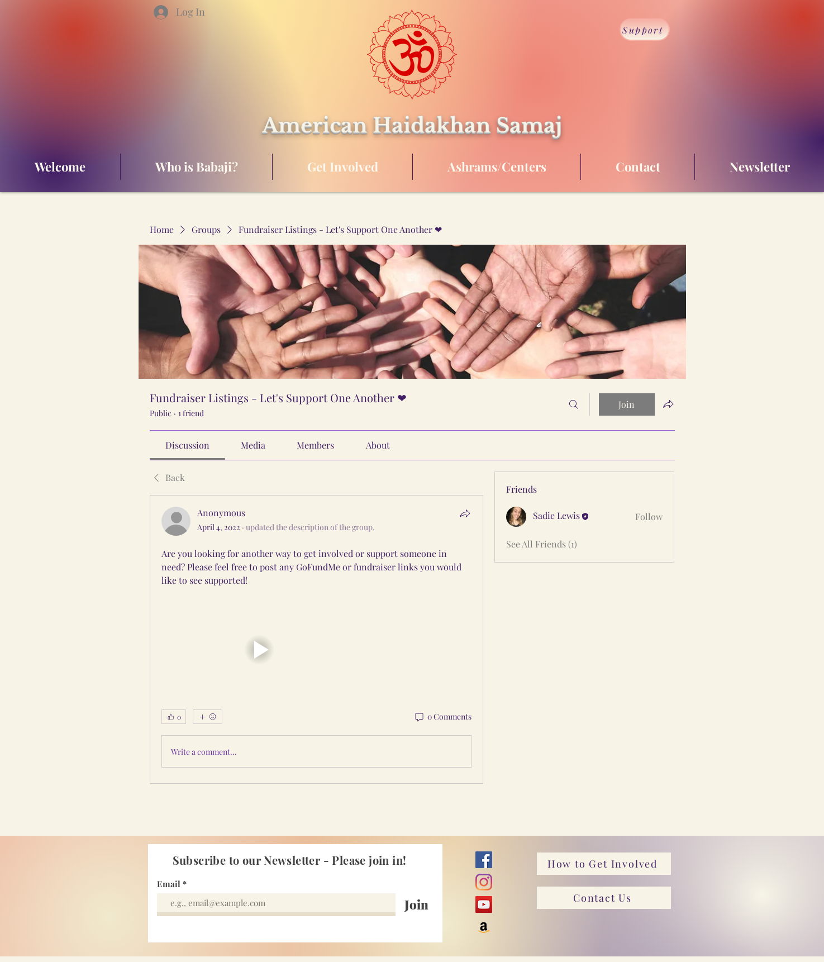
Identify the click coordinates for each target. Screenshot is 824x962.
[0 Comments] (442, 716)
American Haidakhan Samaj (412, 125)
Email (170, 884)
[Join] (416, 904)
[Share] (464, 513)
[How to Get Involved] (604, 864)
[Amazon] (483, 926)
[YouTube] (483, 904)
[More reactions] (207, 716)
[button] (259, 649)
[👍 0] (173, 716)
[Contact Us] (604, 898)
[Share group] (668, 404)
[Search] (573, 404)
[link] (187, 445)
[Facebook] (483, 859)
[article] (317, 639)
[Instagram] (483, 882)
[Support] (645, 29)
